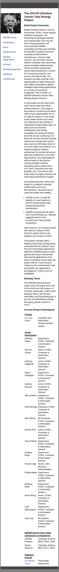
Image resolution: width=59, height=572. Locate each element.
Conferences (9, 79)
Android (6, 64)
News (5, 47)
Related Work (9, 52)
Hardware (7, 74)
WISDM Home (10, 37)
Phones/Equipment (12, 69)
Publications (8, 42)
